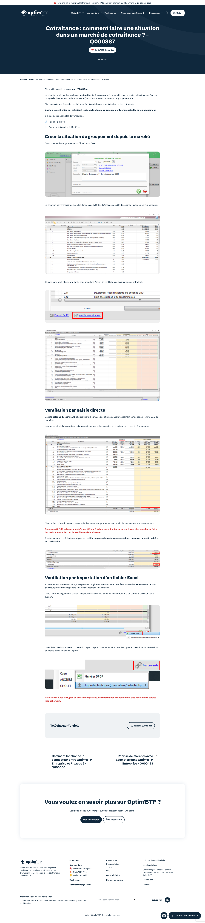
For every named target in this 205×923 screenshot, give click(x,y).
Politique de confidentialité (154, 860)
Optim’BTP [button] (77, 13)
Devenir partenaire (114, 880)
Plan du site (148, 880)
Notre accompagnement (80, 885)
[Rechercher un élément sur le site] (167, 13)
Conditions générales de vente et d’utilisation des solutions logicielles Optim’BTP (158, 872)
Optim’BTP (74, 860)
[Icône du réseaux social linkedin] (167, 900)
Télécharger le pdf (141, 725)
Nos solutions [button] (94, 13)
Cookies (146, 884)
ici (131, 98)
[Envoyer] (134, 900)
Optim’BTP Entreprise (102, 50)
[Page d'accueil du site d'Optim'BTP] (35, 13)
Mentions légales (150, 865)
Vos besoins (75, 880)
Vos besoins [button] (111, 13)
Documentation (112, 864)
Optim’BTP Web (78, 872)
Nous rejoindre (113, 875)
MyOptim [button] (177, 13)
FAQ (108, 870)
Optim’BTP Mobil (78, 875)
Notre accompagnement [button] (134, 13)
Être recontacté (114, 819)
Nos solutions (76, 865)
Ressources (156, 13)
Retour (102, 59)
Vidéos (109, 867)
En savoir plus (144, 3)
